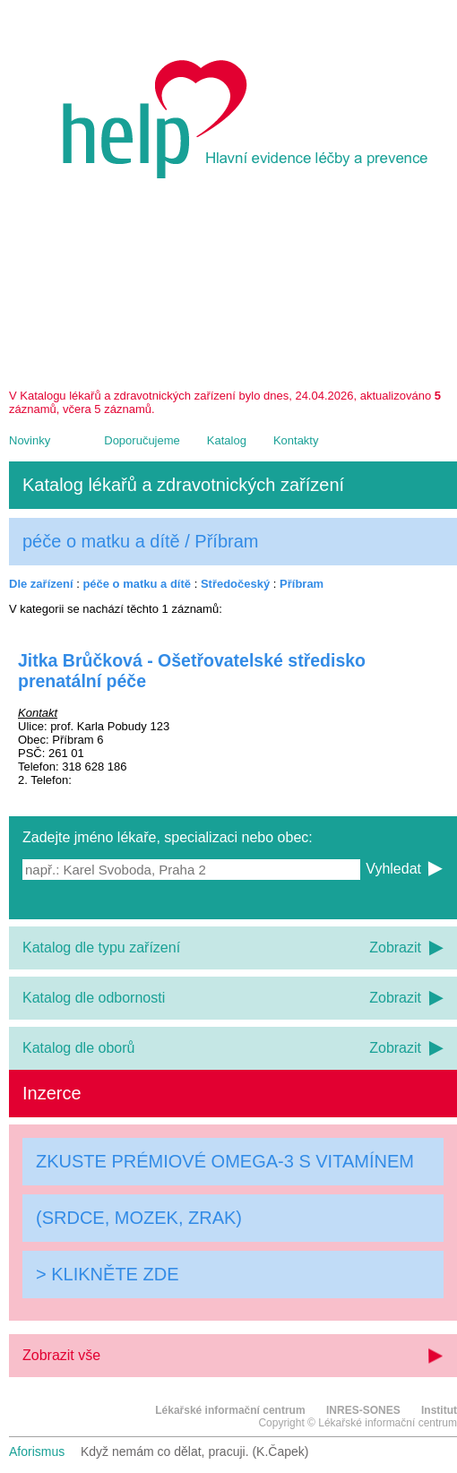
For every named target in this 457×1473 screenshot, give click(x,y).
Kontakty (296, 440)
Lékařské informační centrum (230, 1410)
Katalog (226, 440)
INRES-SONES (363, 1410)
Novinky (29, 440)
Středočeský (235, 583)
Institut (439, 1410)
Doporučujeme (142, 440)
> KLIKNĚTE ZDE (107, 1274)
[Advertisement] (233, 290)
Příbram (301, 583)
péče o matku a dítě (136, 583)
